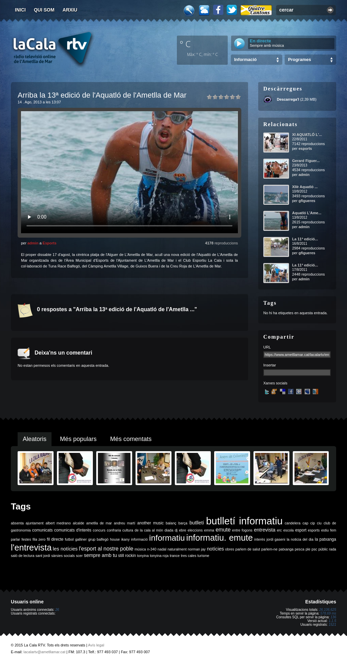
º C (185, 43)
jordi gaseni (275, 539)
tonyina (143, 556)
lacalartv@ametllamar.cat (44, 652)
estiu (325, 530)
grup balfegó (98, 539)
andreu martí (124, 523)
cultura (127, 530)
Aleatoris (34, 439)
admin (32, 243)
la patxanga (325, 539)
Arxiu (70, 10)
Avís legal (96, 645)
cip (312, 523)
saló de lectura (22, 556)
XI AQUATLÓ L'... (307, 135)
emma (209, 530)
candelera (293, 523)
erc (279, 530)
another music (150, 523)
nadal (162, 549)
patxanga (286, 549)
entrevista (264, 530)
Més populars (78, 439)
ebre (182, 530)
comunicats (42, 530)
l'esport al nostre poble (106, 549)
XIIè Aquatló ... (305, 187)
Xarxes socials (275, 383)
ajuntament (35, 523)
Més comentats (130, 439)
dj (176, 530)
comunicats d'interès (72, 530)
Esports (50, 243)
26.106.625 (327, 610)
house (115, 539)
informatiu (167, 537)
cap (305, 523)
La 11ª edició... (305, 239)
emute (223, 530)
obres (229, 549)
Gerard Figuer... (306, 161)
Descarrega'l (288, 99)
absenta (17, 523)
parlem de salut (247, 549)
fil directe (55, 539)
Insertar (269, 365)
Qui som (44, 10)
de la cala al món (149, 530)
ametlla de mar (99, 523)
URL (267, 347)
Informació (245, 59)
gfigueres (307, 201)
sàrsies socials (63, 556)
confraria (114, 530)
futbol (69, 539)
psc (314, 549)
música (140, 549)
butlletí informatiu (244, 520)
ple (308, 549)
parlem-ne (269, 549)
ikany (125, 539)
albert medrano (58, 523)
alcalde (78, 523)
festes (26, 539)
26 (57, 610)
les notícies (65, 549)
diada (168, 530)
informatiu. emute (219, 537)
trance (175, 556)
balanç (171, 523)
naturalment (176, 549)
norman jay (197, 549)
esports (305, 148)
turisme (203, 556)
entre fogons (242, 530)
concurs (99, 530)
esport (300, 530)
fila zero (39, 539)
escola (288, 530)
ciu (319, 523)
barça (182, 523)
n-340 (151, 549)
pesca (299, 549)
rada (332, 549)
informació (139, 539)
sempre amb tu (100, 555)
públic (323, 549)
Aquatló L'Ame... (306, 213)
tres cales (189, 556)
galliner (81, 539)
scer (79, 556)
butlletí (196, 522)
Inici (20, 10)
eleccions (195, 530)
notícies (215, 549)
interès (259, 539)
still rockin (127, 555)
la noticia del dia (300, 539)
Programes (299, 59)
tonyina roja (159, 556)
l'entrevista (31, 547)
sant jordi (43, 556)
